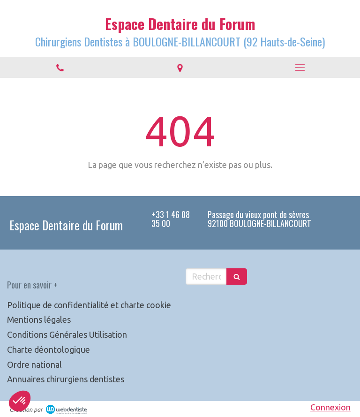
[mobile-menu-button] (300, 67)
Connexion (330, 407)
